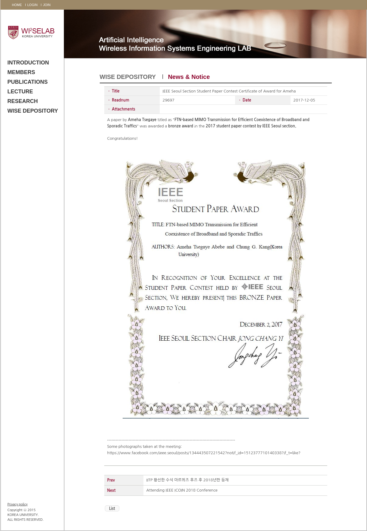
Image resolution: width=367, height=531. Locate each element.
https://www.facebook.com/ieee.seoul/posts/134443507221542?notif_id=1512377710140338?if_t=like (203, 453)
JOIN (47, 5)
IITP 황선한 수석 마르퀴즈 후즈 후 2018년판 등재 (187, 480)
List (112, 509)
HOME (17, 5)
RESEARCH (23, 101)
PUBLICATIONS (28, 82)
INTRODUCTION (28, 63)
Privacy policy (18, 504)
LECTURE (20, 92)
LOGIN (32, 5)
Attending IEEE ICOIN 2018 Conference (182, 490)
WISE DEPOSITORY (33, 111)
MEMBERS (21, 72)
